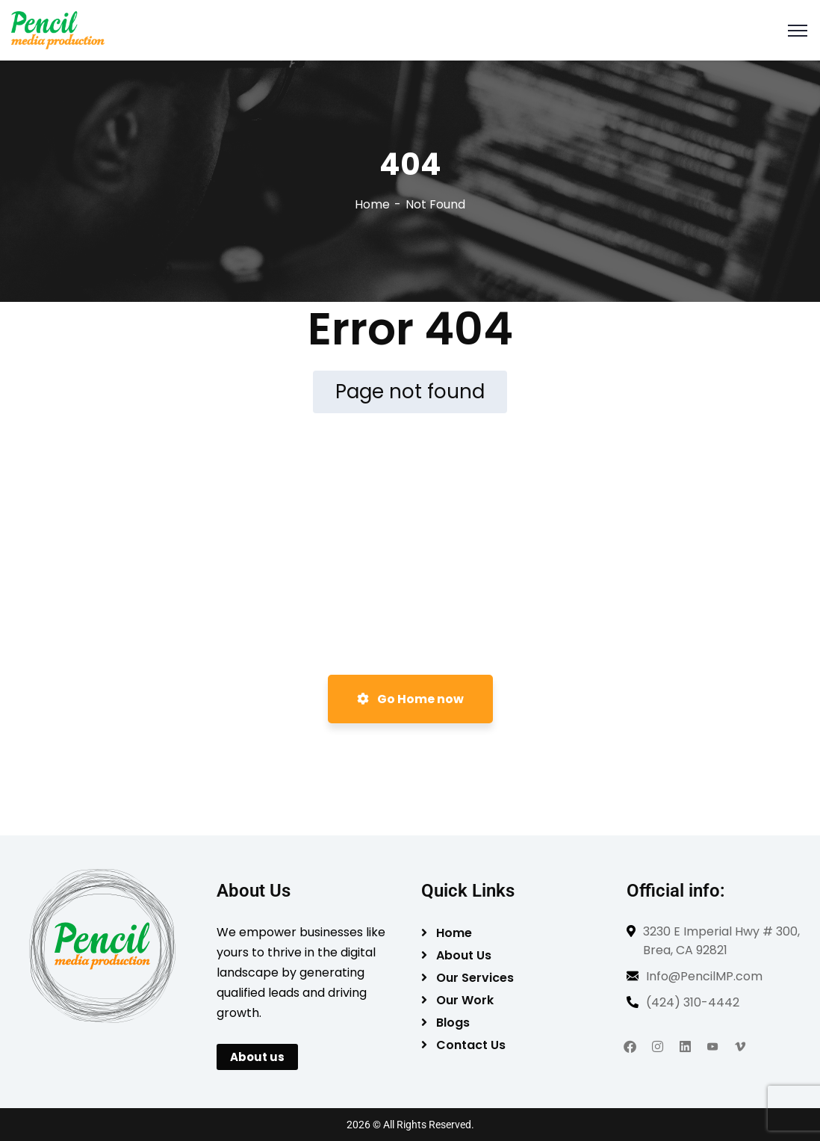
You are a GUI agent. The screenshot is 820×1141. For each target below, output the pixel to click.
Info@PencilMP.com (704, 976)
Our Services (475, 977)
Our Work (465, 1000)
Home (372, 204)
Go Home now (410, 699)
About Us (463, 955)
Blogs (453, 1022)
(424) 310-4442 (692, 1002)
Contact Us (471, 1045)
